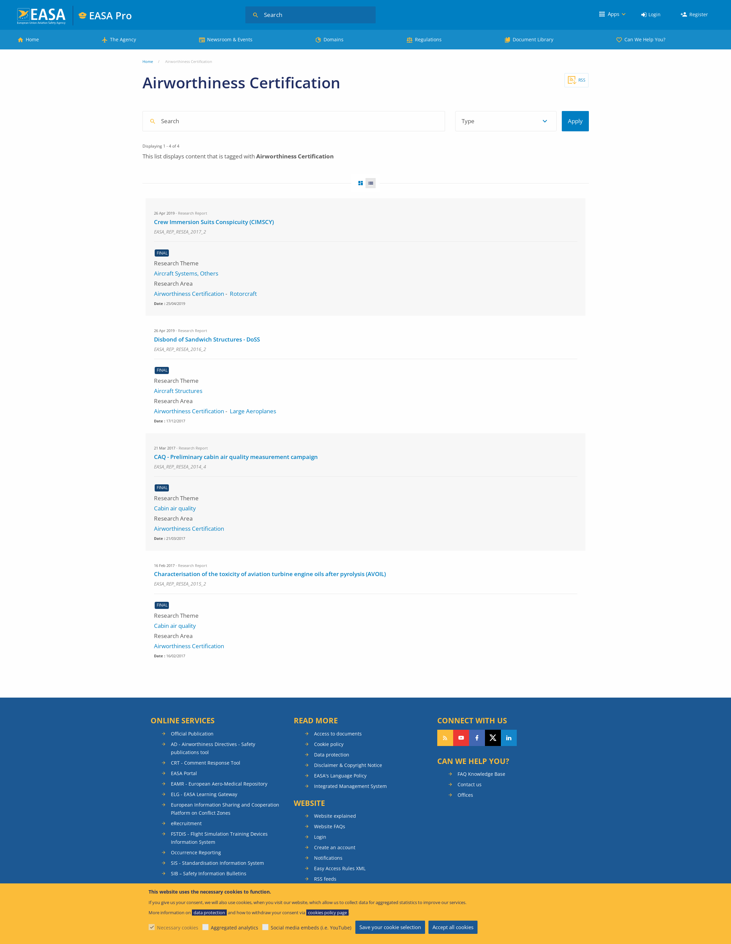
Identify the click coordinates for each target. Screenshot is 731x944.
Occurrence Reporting (196, 852)
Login (654, 14)
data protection (209, 912)
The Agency (123, 39)
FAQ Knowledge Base (481, 774)
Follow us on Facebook (477, 738)
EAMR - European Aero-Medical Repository (219, 784)
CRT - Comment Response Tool (205, 763)
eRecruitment (186, 823)
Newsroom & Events (229, 39)
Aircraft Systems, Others (186, 273)
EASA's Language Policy (340, 775)
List (373, 183)
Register (698, 14)
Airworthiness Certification (189, 294)
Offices (465, 795)
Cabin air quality (175, 508)
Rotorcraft (243, 294)
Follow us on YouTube (461, 738)
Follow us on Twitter (493, 738)
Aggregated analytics (234, 927)
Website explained (335, 816)
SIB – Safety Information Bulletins (208, 873)
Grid (358, 183)
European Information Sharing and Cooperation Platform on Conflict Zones (225, 809)
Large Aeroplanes (253, 411)
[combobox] (337, 121)
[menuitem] (651, 14)
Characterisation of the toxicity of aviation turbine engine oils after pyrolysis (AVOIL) (270, 574)
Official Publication (192, 733)
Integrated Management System (350, 786)
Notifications (328, 858)
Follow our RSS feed (445, 738)
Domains (334, 39)
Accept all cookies (453, 927)
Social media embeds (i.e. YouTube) (311, 927)
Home (32, 39)
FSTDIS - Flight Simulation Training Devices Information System (219, 838)
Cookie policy (329, 744)
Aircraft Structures (178, 391)
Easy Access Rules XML (340, 868)
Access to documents (338, 733)
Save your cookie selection (390, 927)
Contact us (470, 784)
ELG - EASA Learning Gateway (204, 794)
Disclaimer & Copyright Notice (348, 765)
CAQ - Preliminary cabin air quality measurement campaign (236, 457)
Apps (613, 13)
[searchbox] (297, 120)
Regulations (428, 39)
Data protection (331, 754)
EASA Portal (184, 773)
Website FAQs (329, 826)
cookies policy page (327, 912)
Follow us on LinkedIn (509, 738)
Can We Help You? (644, 39)
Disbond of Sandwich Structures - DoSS (207, 339)
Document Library (533, 39)
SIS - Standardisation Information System (217, 863)
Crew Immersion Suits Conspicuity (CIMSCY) (214, 222)
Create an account (334, 847)
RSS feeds (325, 879)
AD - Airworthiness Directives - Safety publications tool (213, 748)
